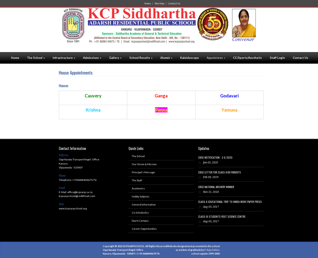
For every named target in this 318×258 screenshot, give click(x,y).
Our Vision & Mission (144, 164)
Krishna (93, 109)
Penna (161, 109)
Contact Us (174, 3)
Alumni (166, 57)
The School (36, 57)
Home (147, 3)
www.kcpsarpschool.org (73, 208)
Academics (138, 188)
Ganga (161, 95)
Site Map (159, 3)
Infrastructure (64, 57)
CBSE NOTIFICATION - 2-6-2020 (215, 157)
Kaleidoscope (189, 57)
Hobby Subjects (140, 196)
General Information (144, 204)
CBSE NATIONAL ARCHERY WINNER (216, 187)
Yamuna (229, 109)
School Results (140, 57)
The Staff (137, 180)
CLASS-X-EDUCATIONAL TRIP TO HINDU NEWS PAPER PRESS (230, 202)
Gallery (115, 57)
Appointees (216, 57)
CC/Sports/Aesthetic (247, 57)
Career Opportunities (144, 228)
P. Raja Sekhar (212, 249)
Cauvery (93, 95)
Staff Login (277, 57)
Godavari (229, 95)
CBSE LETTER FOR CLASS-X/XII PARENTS (219, 172)
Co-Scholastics (140, 212)
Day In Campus (140, 220)
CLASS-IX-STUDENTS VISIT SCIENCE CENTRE (221, 216)
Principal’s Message (143, 172)
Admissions (92, 57)
